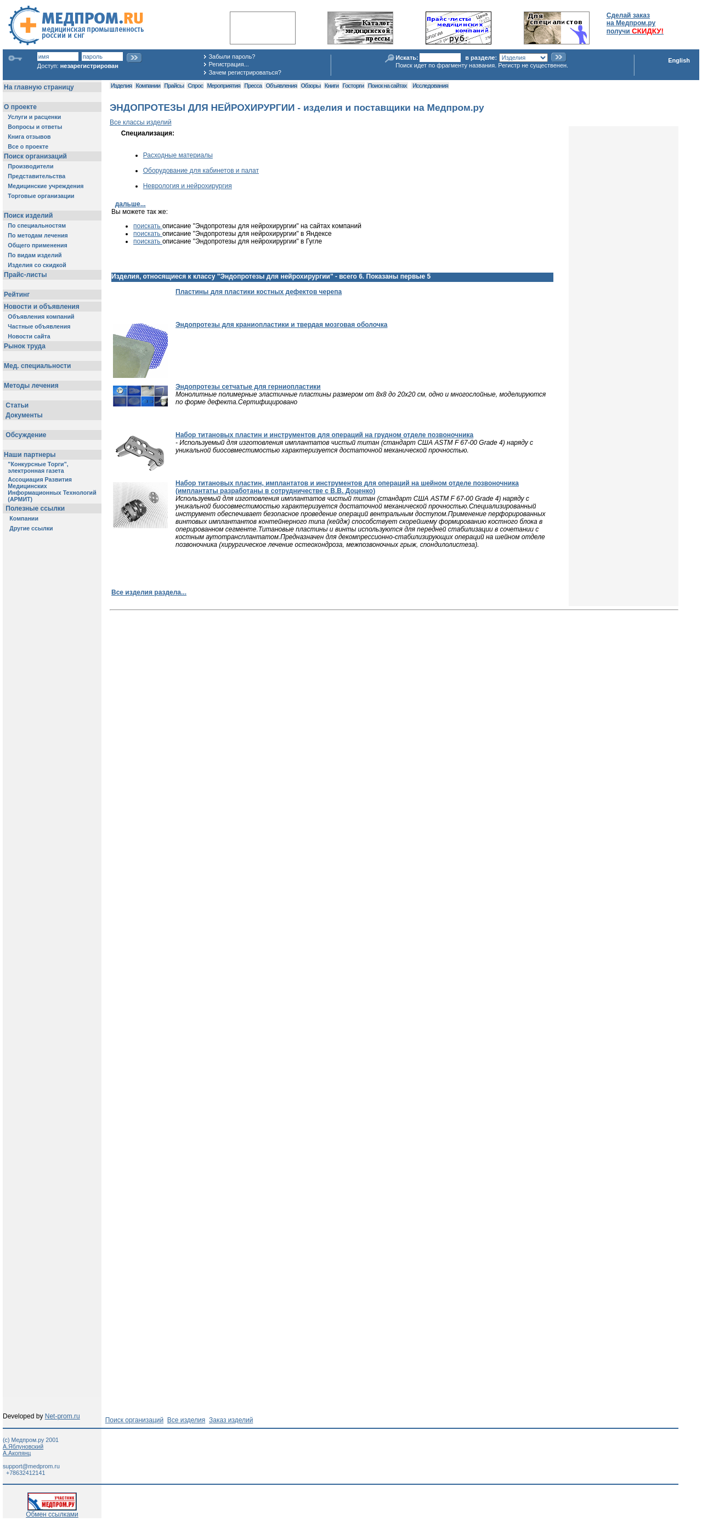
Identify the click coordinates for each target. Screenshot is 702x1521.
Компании (147, 85)
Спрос (195, 85)
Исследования (430, 85)
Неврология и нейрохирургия (187, 186)
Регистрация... (228, 64)
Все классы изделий (141, 122)
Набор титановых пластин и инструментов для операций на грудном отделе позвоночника (324, 435)
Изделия (121, 85)
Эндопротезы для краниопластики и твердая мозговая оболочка (281, 325)
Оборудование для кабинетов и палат (201, 170)
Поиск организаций (134, 1420)
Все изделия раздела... (148, 592)
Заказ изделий (231, 1420)
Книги (331, 85)
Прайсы (174, 85)
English (679, 60)
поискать (147, 226)
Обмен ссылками (52, 1511)
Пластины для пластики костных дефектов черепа (259, 292)
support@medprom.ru (31, 1466)
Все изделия (186, 1420)
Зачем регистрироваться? (244, 72)
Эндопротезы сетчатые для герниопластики (248, 387)
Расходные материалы (178, 155)
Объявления (281, 85)
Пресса (253, 85)
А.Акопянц (17, 1453)
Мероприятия (223, 85)
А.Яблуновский (23, 1446)
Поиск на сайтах (387, 85)
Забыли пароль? (231, 56)
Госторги (353, 85)
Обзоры (311, 85)
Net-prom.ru (62, 1416)
